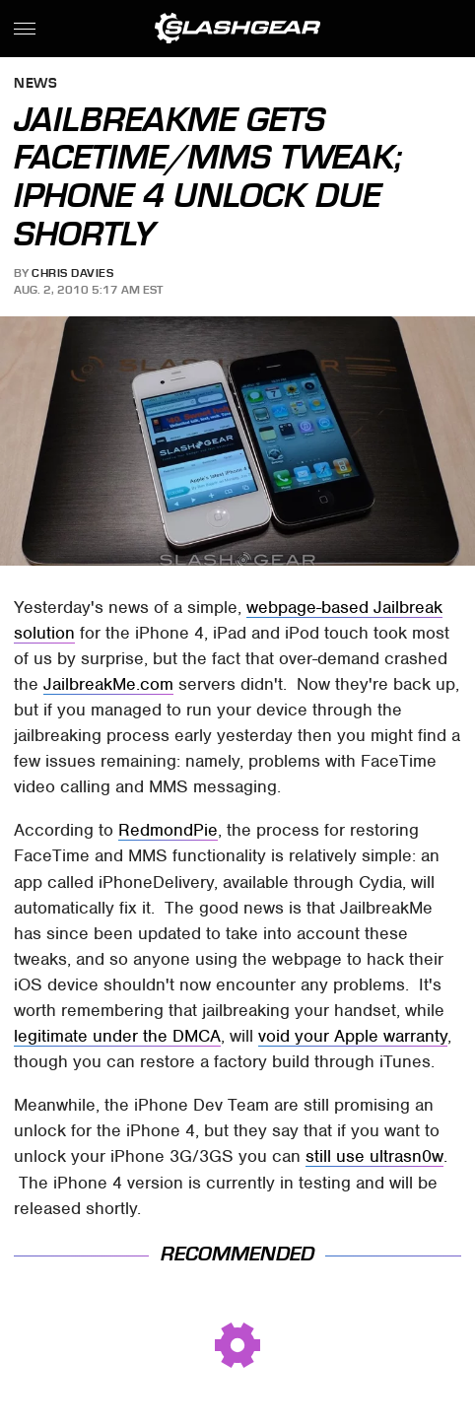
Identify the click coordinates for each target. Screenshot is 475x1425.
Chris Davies (72, 273)
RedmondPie (168, 830)
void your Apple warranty (352, 1036)
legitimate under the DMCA (117, 1036)
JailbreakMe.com (108, 684)
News (35, 84)
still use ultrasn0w (374, 1156)
